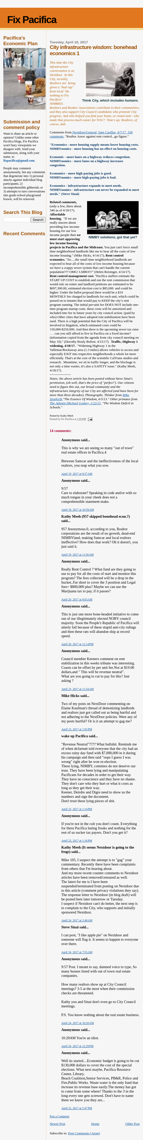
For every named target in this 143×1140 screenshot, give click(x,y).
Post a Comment (59, 1116)
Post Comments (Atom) (84, 1133)
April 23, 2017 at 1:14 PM (76, 809)
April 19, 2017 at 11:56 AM (77, 554)
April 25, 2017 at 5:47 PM (76, 1108)
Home (95, 1124)
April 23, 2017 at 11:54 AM (77, 689)
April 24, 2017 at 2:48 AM (76, 920)
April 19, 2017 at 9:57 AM (76, 473)
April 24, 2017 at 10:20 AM (77, 1023)
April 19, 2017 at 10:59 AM (77, 509)
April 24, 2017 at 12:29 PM (77, 1046)
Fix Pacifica (31, 19)
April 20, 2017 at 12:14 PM (77, 644)
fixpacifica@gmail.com (19, 160)
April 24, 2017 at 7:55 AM (76, 952)
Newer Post (57, 1124)
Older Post (132, 1124)
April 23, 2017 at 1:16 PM (76, 840)
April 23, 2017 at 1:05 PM (76, 729)
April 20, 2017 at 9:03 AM (76, 599)
